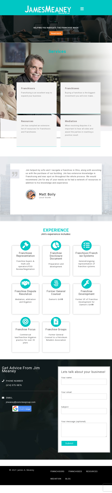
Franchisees (75, 479)
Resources (92, 479)
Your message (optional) (84, 436)
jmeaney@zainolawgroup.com (21, 410)
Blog (68, 487)
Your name (84, 387)
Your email (84, 402)
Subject (84, 416)
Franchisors (57, 479)
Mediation (56, 487)
